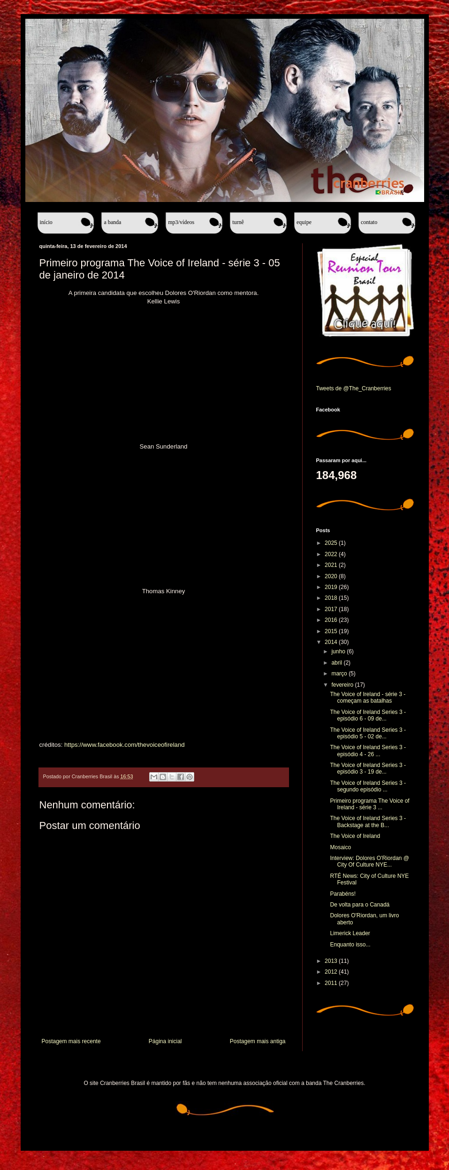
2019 (332, 587)
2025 (332, 543)
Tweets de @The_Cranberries (353, 388)
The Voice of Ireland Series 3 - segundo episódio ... (367, 786)
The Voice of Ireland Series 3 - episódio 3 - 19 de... (367, 768)
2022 (332, 554)
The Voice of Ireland (355, 836)
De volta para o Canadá (359, 904)
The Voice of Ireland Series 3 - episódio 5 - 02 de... (367, 733)
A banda (112, 222)
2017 (332, 609)
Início (46, 222)
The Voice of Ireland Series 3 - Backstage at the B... (367, 821)
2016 (332, 620)
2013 (332, 961)
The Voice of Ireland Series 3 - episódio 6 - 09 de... (367, 715)
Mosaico (340, 847)
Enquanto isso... (350, 944)
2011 (332, 983)
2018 (332, 598)
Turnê (238, 222)
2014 (332, 642)
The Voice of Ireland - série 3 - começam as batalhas (367, 697)
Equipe (304, 222)
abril (337, 662)
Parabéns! (343, 894)
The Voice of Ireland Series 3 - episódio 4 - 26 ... (367, 750)
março (340, 673)
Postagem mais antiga (258, 1041)
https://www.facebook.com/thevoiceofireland (124, 744)
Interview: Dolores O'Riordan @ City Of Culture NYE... (369, 861)
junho (339, 651)
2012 (332, 972)
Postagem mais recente (71, 1041)
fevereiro (343, 685)
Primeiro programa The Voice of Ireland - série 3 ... (369, 804)
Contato (369, 222)
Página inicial (165, 1041)
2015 (332, 631)
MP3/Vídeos (181, 222)
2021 (332, 565)
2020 (332, 576)
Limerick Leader (350, 933)
